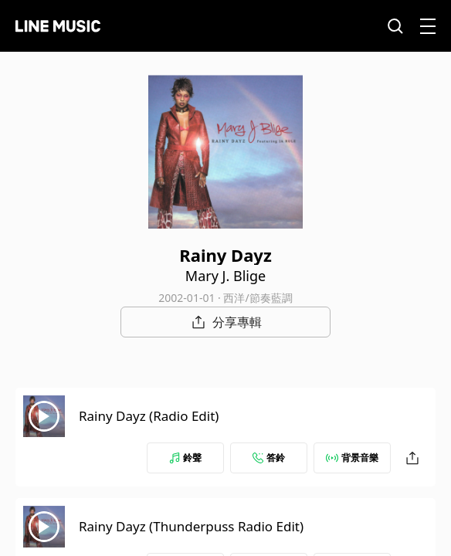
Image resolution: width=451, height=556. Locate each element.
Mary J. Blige (225, 275)
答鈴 (269, 457)
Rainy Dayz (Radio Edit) (149, 416)
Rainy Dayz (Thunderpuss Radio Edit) (191, 526)
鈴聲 (185, 457)
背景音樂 (352, 457)
